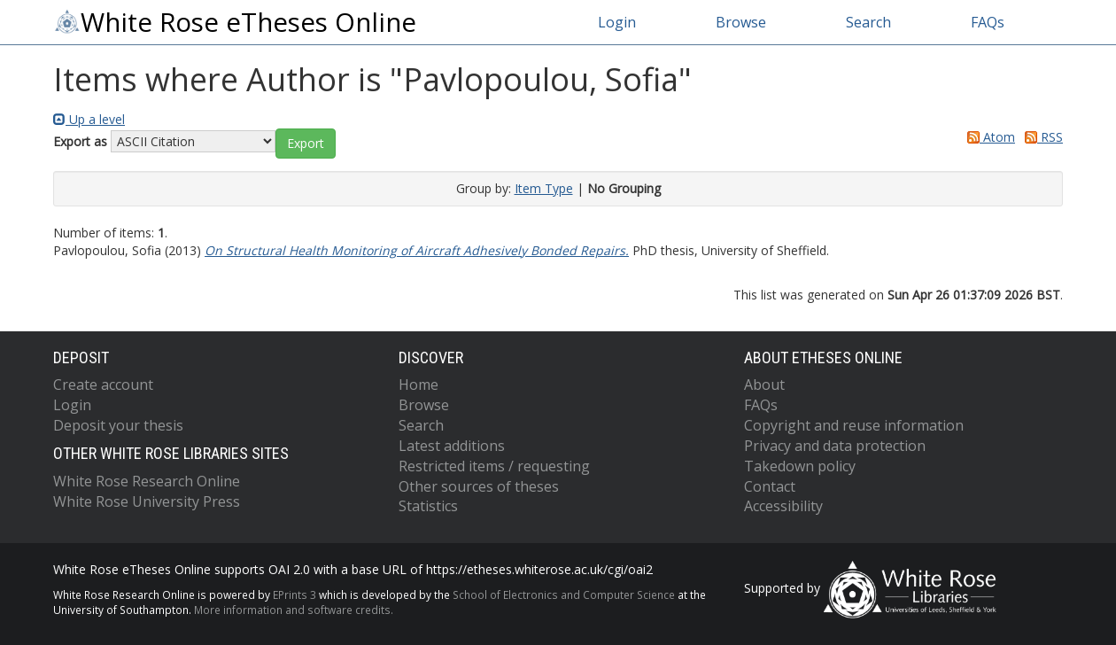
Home (418, 384)
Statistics (428, 506)
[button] (305, 143)
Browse (741, 22)
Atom (988, 136)
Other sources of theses (479, 486)
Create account (103, 384)
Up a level (89, 119)
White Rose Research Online (146, 481)
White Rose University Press (146, 501)
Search (868, 22)
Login (617, 22)
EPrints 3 (294, 594)
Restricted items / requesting (494, 466)
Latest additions (452, 445)
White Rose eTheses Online (234, 22)
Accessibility (783, 506)
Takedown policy (800, 466)
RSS (1041, 136)
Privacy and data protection (835, 445)
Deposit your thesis (118, 425)
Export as (80, 141)
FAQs (987, 22)
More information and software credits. (293, 609)
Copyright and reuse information (854, 425)
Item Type (544, 188)
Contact (769, 486)
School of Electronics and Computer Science (564, 594)
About (764, 384)
